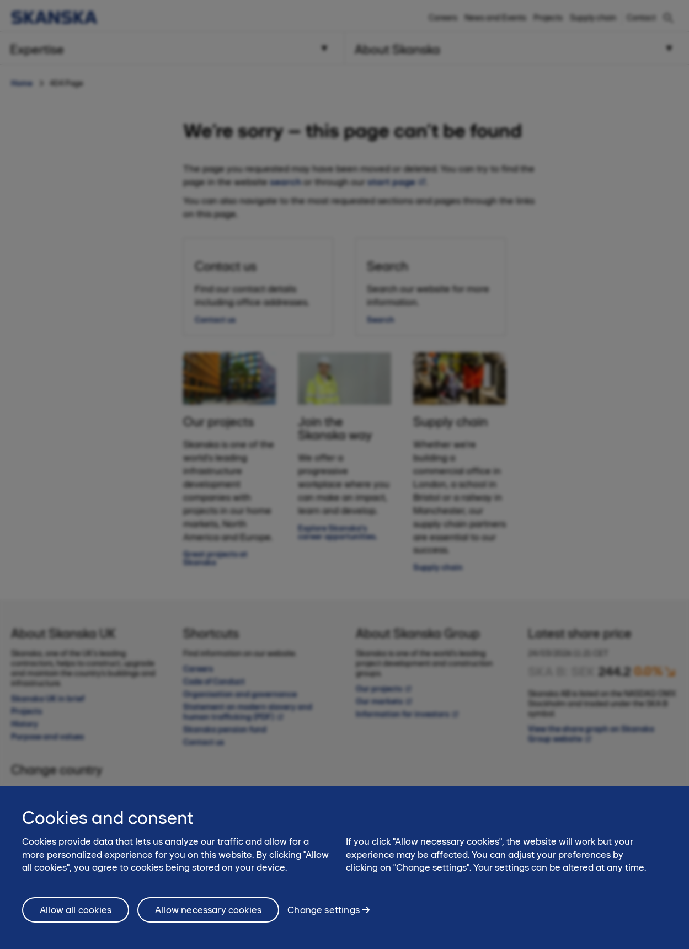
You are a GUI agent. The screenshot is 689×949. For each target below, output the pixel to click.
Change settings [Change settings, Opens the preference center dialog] (323, 920)
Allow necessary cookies (208, 920)
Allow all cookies (75, 920)
